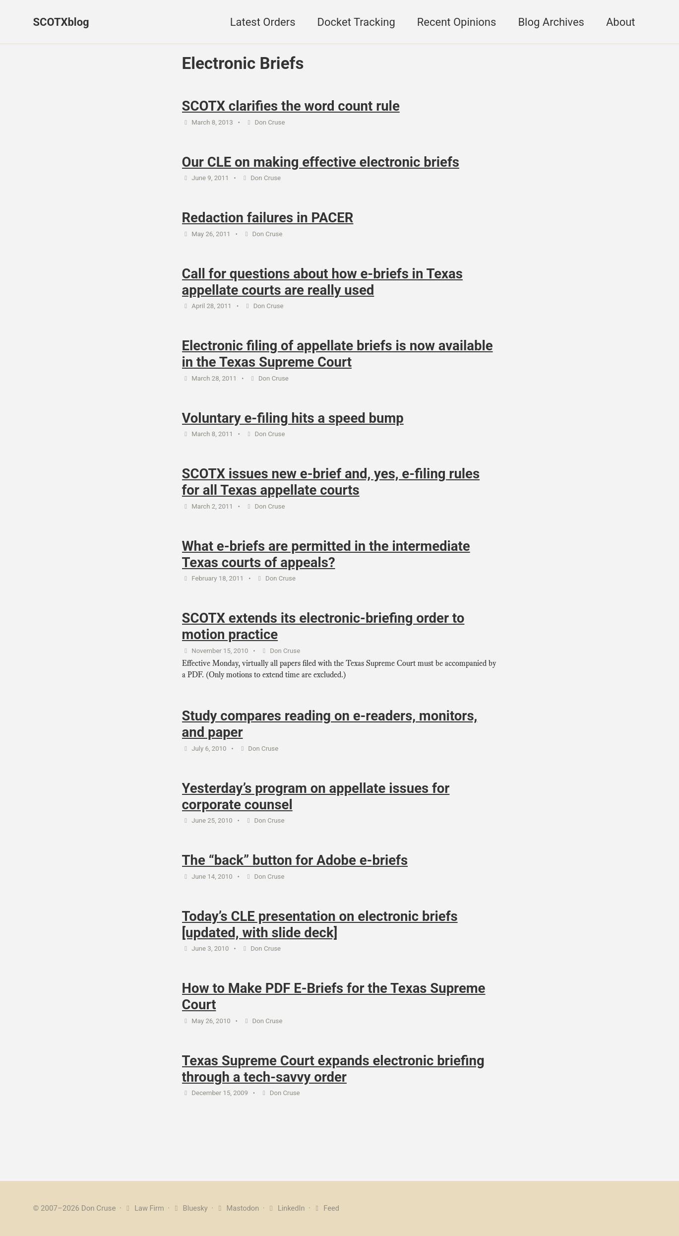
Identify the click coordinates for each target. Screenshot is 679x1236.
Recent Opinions (456, 22)
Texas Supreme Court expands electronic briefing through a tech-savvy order (333, 1086)
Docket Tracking (356, 22)
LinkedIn (289, 1208)
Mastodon (239, 1208)
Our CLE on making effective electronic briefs (320, 164)
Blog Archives (551, 22)
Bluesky (191, 1208)
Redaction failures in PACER (268, 221)
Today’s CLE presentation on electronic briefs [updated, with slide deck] (320, 939)
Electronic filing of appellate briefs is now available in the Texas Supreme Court (337, 359)
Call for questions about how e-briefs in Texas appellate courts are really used (322, 286)
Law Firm (144, 1208)
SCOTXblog (61, 22)
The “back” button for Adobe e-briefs (295, 874)
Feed (330, 1208)
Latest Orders (263, 22)
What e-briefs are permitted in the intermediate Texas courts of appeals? (326, 563)
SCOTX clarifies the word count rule (291, 107)
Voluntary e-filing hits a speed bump (293, 425)
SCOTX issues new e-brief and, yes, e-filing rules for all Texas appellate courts (331, 489)
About (620, 22)
